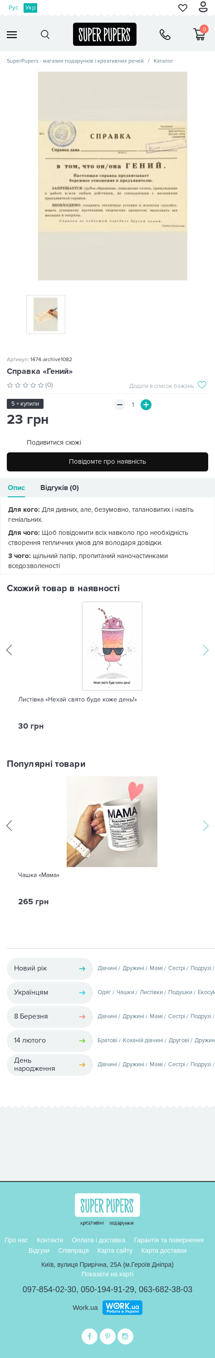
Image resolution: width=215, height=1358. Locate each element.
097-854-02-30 (49, 1289)
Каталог (163, 61)
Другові (179, 1040)
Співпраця (74, 1250)
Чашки (125, 992)
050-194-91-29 (107, 1289)
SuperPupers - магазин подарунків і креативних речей (75, 61)
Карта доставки (163, 1250)
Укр (30, 7)
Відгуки (39, 1250)
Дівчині (107, 968)
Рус (13, 7)
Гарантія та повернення (169, 1240)
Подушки (180, 992)
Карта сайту (115, 1250)
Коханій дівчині (143, 1040)
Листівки (151, 992)
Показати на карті (108, 1274)
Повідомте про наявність (107, 461)
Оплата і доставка (99, 1240)
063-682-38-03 (165, 1289)
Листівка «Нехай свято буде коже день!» (77, 699)
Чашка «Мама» (38, 875)
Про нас (16, 1240)
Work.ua (85, 1307)
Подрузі (201, 968)
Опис (16, 487)
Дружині (133, 968)
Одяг (104, 992)
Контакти (50, 1240)
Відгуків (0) (59, 487)
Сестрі (176, 968)
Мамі (156, 968)
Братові (107, 1040)
